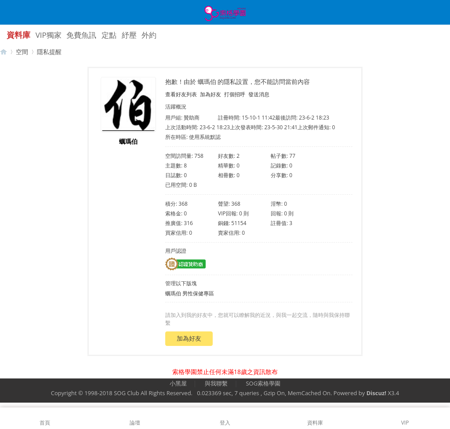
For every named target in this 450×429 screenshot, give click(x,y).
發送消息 (258, 94)
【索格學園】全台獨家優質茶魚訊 (3, 51)
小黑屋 (178, 383)
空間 (22, 51)
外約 (149, 35)
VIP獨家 (49, 35)
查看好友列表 (181, 94)
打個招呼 (234, 94)
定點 (109, 35)
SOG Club (126, 393)
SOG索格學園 (263, 383)
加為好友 (210, 94)
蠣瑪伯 (128, 141)
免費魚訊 (81, 35)
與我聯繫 (216, 383)
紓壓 (129, 35)
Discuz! (376, 393)
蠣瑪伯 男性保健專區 (189, 293)
